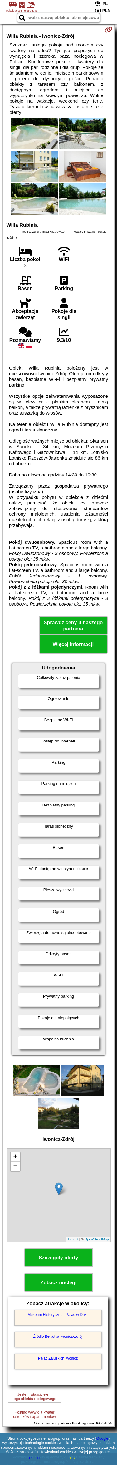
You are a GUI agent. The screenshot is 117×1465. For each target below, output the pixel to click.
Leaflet (73, 1239)
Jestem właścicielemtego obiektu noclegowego (34, 1396)
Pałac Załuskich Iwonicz (58, 1358)
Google (102, 1438)
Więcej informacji (73, 644)
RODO (34, 1458)
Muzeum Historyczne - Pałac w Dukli (57, 1314)
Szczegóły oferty (58, 1257)
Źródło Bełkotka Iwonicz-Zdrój (57, 1336)
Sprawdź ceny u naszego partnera (73, 625)
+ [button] (15, 1157)
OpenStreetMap (97, 1239)
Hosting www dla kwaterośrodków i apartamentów (34, 1414)
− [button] (15, 1166)
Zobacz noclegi (59, 1282)
